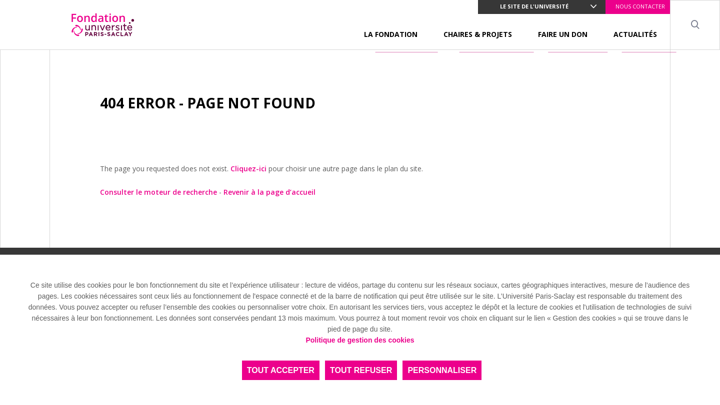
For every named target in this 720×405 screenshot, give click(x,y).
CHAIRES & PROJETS (478, 34)
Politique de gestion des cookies (360, 340)
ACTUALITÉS (635, 34)
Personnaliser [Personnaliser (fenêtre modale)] (442, 370)
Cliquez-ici (248, 168)
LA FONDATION (391, 34)
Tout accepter (280, 370)
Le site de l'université (534, 6)
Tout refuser (361, 370)
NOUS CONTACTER (640, 6)
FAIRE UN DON (563, 34)
